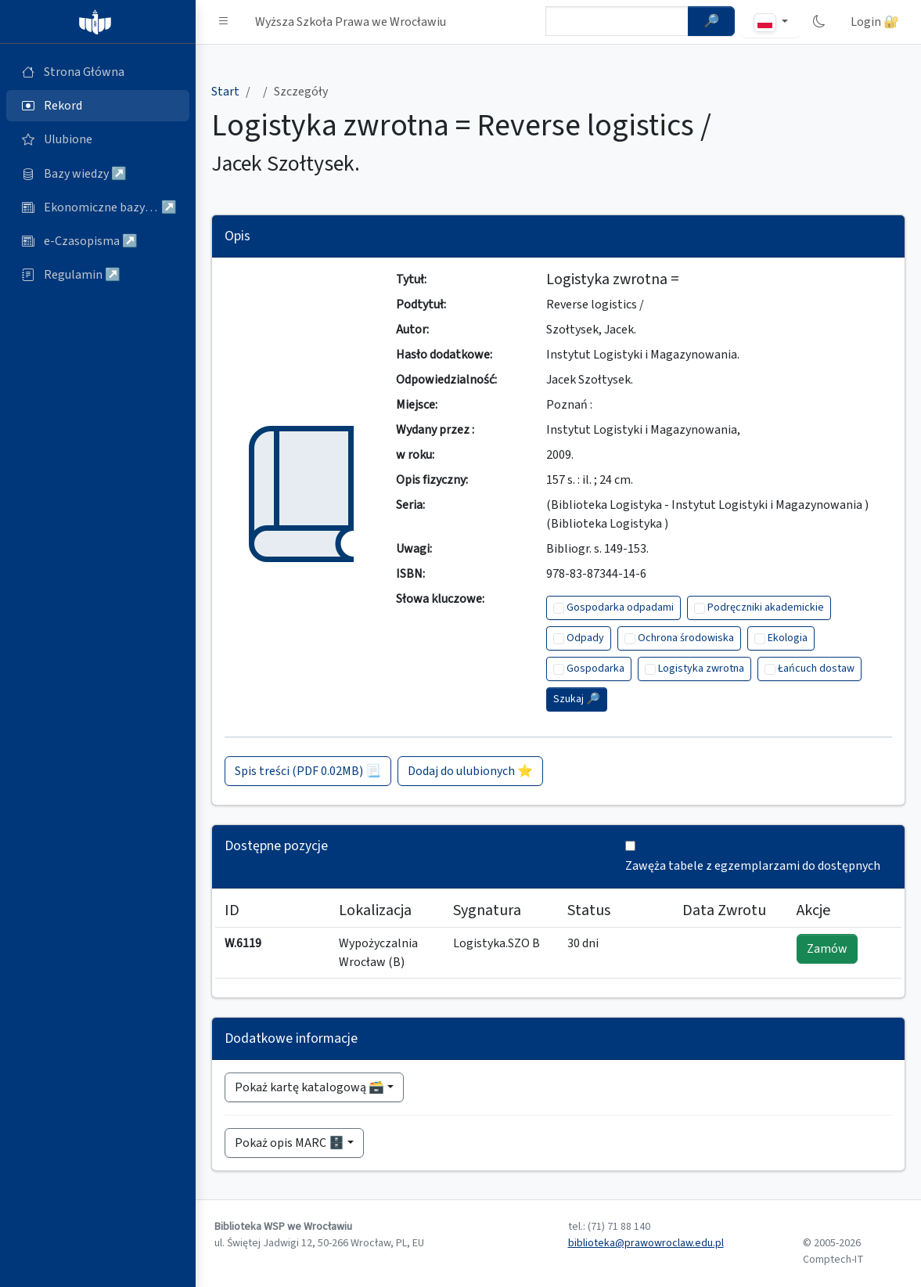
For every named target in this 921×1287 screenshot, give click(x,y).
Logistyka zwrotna (701, 668)
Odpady (585, 638)
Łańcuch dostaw (816, 668)
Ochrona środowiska (686, 638)
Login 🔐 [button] (875, 22)
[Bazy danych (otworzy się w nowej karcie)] (97, 173)
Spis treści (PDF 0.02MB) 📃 (308, 771)
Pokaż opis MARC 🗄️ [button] (289, 1143)
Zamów (827, 948)
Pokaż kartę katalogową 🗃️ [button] (309, 1087)
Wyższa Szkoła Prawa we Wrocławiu (350, 22)
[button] (224, 22)
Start (225, 91)
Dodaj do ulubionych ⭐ (470, 771)
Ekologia (788, 638)
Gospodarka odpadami (620, 607)
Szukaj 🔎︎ (576, 699)
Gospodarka (595, 668)
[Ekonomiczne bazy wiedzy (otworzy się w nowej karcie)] (97, 207)
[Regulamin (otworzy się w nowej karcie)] (97, 274)
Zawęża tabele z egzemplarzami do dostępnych (752, 865)
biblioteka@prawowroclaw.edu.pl (646, 1243)
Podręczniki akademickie (765, 607)
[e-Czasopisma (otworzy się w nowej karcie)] (97, 241)
